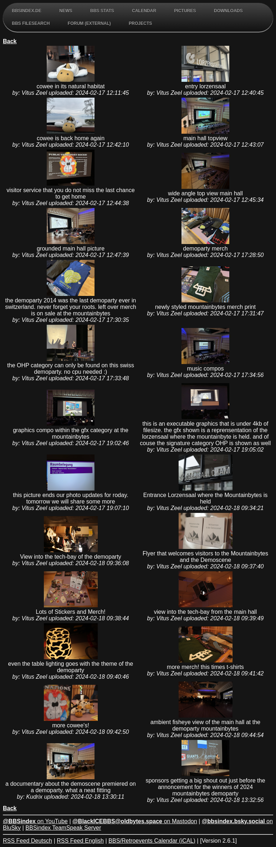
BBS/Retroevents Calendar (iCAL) (152, 841)
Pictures (185, 10)
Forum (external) (89, 23)
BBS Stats (102, 10)
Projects (140, 23)
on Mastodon (135, 821)
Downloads (228, 10)
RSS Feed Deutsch (27, 841)
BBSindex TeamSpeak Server (63, 828)
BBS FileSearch (31, 23)
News (65, 10)
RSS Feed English (80, 841)
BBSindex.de (26, 10)
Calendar (144, 10)
